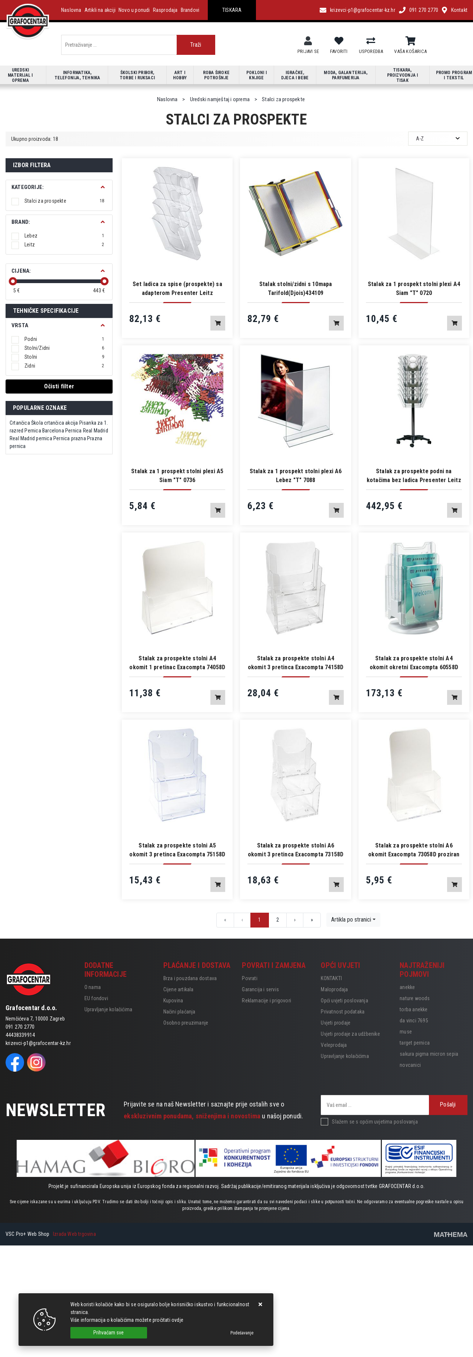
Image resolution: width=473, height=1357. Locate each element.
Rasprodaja (165, 10)
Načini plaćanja (179, 1012)
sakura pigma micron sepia (429, 1054)
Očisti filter (59, 386)
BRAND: (20, 222)
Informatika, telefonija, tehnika (77, 75)
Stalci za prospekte (64, 201)
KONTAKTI (331, 978)
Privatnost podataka (342, 1012)
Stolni (64, 357)
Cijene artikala (178, 989)
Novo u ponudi (134, 10)
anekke (407, 987)
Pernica (32, 431)
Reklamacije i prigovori (266, 1000)
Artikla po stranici (351, 919)
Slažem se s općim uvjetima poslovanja (374, 1122)
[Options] (241, 1333)
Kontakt (459, 10)
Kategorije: (27, 187)
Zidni (64, 366)
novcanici (410, 1065)
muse (406, 1032)
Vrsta (19, 325)
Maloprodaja (334, 989)
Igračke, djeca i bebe (295, 75)
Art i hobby (180, 75)
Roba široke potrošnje (216, 75)
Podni (64, 339)
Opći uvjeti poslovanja (344, 1000)
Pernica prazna (69, 438)
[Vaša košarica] (411, 41)
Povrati (249, 978)
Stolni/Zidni (64, 348)
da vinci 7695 (414, 1020)
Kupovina (173, 1000)
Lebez (64, 236)
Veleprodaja (334, 1045)
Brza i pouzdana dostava (190, 978)
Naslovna (71, 10)
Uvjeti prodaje (335, 1023)
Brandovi (190, 10)
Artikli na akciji (100, 10)
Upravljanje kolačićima (108, 1009)
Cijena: (21, 271)
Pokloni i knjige (256, 75)
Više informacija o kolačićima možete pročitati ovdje (126, 1320)
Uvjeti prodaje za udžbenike (350, 1034)
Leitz (64, 245)
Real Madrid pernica (31, 438)
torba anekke (413, 1009)
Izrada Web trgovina (74, 1234)
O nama (92, 987)
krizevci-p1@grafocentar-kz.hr (362, 10)
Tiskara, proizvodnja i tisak (402, 75)
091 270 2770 (423, 10)
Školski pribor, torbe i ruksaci (137, 75)
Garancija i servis (260, 989)
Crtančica (20, 423)
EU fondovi (96, 998)
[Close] (108, 1332)
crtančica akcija (61, 423)
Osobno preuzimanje (186, 1023)
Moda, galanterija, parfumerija (345, 75)
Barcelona (53, 431)
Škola (37, 423)
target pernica (415, 1043)
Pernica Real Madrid (86, 431)
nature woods (415, 998)
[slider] (13, 281)
